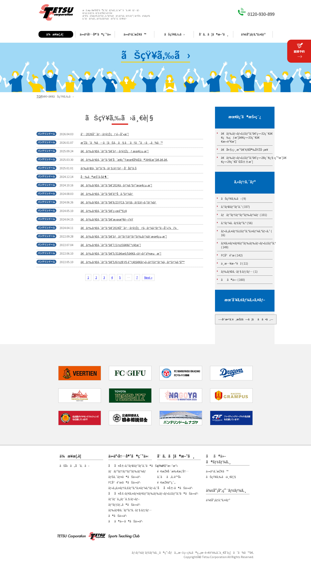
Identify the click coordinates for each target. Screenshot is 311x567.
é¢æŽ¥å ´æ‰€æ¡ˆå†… (172, 471)
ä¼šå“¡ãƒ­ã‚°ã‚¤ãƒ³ (253, 34)
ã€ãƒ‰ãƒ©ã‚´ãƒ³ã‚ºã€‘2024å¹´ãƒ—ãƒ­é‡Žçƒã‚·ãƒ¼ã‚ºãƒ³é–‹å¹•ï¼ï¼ (130, 228)
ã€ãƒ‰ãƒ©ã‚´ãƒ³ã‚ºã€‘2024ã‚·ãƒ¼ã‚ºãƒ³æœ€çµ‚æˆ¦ (116, 185)
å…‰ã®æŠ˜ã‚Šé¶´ (94, 177)
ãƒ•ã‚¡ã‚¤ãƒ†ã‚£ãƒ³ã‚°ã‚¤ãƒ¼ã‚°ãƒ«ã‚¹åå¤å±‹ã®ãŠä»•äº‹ (150, 488)
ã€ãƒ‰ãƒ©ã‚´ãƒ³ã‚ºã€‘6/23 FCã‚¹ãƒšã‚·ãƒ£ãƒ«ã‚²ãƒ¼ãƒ (118, 202)
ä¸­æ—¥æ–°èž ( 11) (234, 263)
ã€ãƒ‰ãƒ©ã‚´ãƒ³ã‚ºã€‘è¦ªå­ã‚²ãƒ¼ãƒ (107, 194)
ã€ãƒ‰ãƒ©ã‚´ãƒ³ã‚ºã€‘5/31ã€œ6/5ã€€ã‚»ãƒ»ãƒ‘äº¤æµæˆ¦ (121, 253)
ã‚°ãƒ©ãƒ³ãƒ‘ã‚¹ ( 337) (235, 207)
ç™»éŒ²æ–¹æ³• (167, 466)
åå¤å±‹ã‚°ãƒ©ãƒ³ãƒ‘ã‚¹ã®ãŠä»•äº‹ (136, 466)
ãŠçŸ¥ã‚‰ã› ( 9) (233, 199)
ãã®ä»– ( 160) (233, 280)
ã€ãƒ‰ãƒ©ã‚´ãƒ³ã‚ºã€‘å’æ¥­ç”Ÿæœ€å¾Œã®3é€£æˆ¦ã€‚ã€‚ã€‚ (124, 160)
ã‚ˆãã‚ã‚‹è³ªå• (170, 477)
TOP (39, 96)
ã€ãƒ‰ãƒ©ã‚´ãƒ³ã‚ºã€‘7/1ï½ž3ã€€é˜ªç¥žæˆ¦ (111, 245)
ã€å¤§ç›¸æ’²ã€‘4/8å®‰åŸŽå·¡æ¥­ (244, 150)
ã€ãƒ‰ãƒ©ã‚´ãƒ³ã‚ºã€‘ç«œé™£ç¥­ (104, 211)
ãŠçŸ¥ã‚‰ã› (174, 34)
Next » (148, 277)
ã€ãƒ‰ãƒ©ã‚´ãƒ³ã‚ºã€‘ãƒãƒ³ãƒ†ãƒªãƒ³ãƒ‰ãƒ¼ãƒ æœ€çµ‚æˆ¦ (124, 236)
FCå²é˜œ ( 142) (232, 255)
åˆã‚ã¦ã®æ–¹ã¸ (214, 34)
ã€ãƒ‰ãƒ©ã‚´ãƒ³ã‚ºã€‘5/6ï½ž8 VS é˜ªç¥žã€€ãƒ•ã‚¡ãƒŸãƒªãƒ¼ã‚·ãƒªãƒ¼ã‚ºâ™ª (133, 262)
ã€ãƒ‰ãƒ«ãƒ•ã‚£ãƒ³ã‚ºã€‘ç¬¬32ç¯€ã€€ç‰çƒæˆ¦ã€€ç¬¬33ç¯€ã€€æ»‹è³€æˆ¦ (247, 137)
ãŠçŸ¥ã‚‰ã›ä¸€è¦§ (221, 477)
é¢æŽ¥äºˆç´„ (166, 482)
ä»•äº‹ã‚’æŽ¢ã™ (135, 34)
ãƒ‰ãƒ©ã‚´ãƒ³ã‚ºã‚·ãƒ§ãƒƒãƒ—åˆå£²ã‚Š (109, 168)
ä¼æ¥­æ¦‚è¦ (55, 34)
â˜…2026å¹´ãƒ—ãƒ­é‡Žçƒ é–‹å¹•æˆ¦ (105, 134)
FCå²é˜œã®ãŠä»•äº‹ (124, 482)
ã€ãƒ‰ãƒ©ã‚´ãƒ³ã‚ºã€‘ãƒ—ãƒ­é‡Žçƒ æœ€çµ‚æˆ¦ (115, 151)
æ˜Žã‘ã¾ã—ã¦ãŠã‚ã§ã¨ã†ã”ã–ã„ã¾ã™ (122, 143)
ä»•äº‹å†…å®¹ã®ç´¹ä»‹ (95, 34)
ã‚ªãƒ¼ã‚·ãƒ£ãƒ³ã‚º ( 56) (236, 223)
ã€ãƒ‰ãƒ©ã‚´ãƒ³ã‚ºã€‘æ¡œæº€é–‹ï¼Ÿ (107, 219)
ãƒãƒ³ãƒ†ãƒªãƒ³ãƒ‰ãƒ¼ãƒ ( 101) (244, 215)
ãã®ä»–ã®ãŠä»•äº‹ (125, 521)
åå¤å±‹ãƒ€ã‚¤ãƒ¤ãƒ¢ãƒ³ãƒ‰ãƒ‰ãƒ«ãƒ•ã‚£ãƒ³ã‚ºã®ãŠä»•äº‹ (153, 493)
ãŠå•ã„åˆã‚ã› (74, 466)
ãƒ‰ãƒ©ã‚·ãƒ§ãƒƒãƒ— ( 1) (239, 271)
